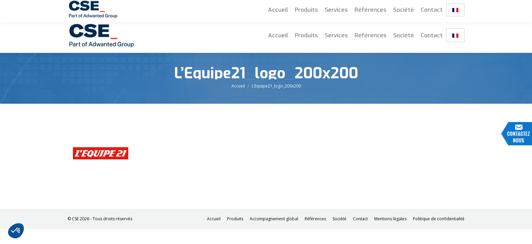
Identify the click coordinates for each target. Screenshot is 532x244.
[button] (16, 231)
